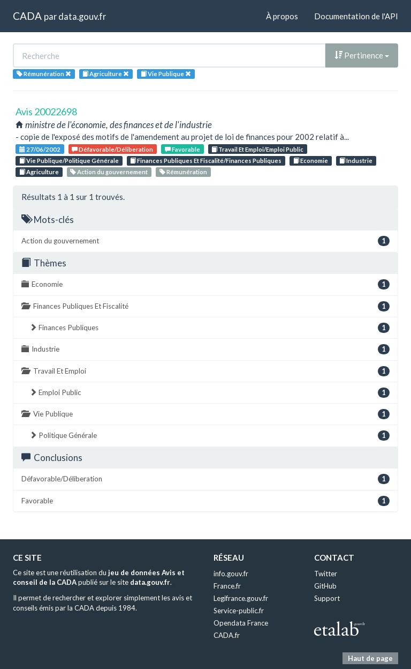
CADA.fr (227, 635)
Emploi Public (209, 393)
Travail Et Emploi (205, 371)
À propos (282, 16)
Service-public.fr (239, 610)
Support (327, 598)
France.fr (227, 586)
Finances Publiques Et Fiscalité (205, 306)
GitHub (325, 586)
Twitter (325, 573)
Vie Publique (205, 414)
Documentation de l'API (356, 16)
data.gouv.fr (82, 16)
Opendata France (241, 623)
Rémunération (183, 171)
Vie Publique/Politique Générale (69, 160)
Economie (310, 160)
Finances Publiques (209, 328)
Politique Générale (209, 435)
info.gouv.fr (231, 573)
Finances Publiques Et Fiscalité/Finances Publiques (205, 160)
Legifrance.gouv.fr (241, 598)
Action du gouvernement (109, 171)
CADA (27, 16)
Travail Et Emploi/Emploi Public (257, 149)
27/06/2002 (39, 149)
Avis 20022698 (46, 111)
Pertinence (361, 55)
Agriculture (39, 171)
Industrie (355, 160)
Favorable (182, 149)
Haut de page (370, 658)
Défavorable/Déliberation (112, 149)
